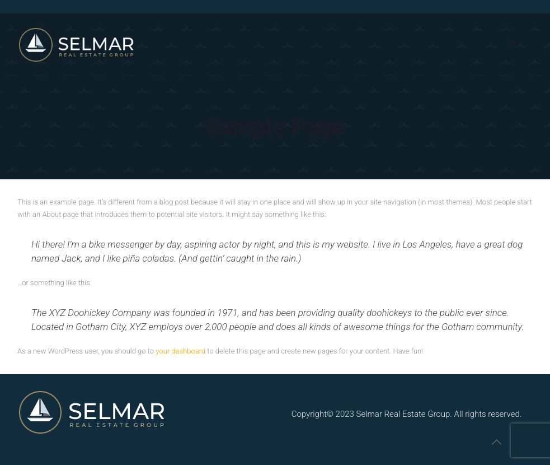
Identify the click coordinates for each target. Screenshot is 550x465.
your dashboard (180, 351)
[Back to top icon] (496, 442)
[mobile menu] (513, 44)
